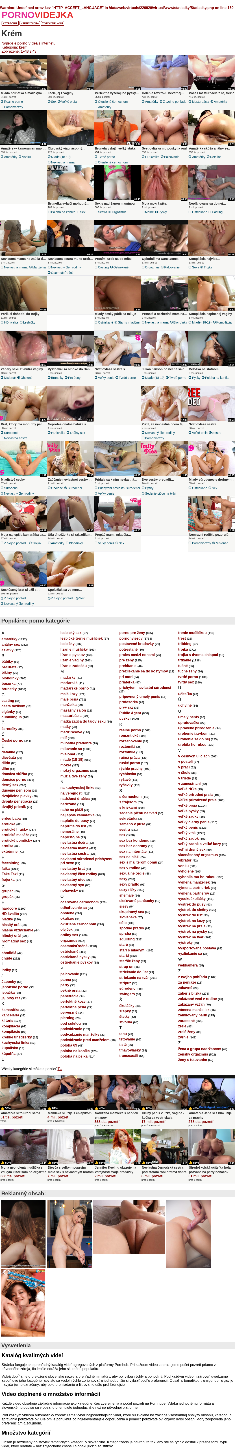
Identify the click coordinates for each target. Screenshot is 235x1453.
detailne (216, 157)
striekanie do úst (133, 977)
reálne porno (13, 101)
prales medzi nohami (137, 660)
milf (64, 743)
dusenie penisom (16, 796)
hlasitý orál (11, 930)
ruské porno (129, 768)
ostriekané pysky (75, 962)
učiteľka (185, 699)
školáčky (127, 1011)
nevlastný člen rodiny (66, 268)
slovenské (128, 922)
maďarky (68, 683)
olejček (67, 935)
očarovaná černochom (80, 907)
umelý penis (188, 722)
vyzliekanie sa (190, 959)
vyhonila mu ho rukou (196, 882)
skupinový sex (131, 917)
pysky (163, 212)
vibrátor (185, 866)
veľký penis (106, 380)
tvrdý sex (186, 688)
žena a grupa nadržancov (199, 1054)
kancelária (10, 1020)
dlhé (5, 774)
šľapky (125, 1016)
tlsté (123, 1050)
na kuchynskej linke (77, 793)
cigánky (8, 717)
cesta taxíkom (13, 711)
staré (123, 950)
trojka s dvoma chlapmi (198, 660)
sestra (102, 212)
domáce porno (14, 785)
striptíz (125, 988)
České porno (12, 746)
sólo (123, 928)
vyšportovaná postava (197, 953)
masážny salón (73, 716)
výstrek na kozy (191, 926)
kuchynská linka (15, 1048)
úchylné (185, 711)
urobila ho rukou (192, 750)
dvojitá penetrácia (17, 807)
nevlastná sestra (15, 441)
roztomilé (127, 757)
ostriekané (199, 212)
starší (124, 961)
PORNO (37, 15)
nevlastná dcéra (74, 848)
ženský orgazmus (193, 1060)
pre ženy (74, 380)
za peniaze (187, 988)
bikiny (7, 678)
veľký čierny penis (194, 827)
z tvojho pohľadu (175, 101)
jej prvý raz (11, 1003)
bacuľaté (9, 672)
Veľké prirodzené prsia (197, 805)
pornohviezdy (13, 107)
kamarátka (10, 1015)
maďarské (69, 688)
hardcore (9, 914)
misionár (10, 380)
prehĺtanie (127, 671)
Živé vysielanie (52, 23)
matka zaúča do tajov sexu (83, 727)
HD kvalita (152, 157)
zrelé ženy (186, 1037)
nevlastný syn (72, 890)
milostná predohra (76, 748)
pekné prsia (71, 996)
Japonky (9, 987)
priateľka (127, 688)
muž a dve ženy (74, 781)
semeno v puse (132, 829)
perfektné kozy (73, 1007)
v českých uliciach (194, 761)
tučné (183, 671)
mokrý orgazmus (75, 776)
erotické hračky (15, 835)
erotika (7, 851)
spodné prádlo (131, 933)
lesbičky (29, 324)
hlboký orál (11, 941)
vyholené (186, 877)
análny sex (11, 650)
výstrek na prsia (192, 931)
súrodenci (11, 435)
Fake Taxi (10, 879)
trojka (208, 268)
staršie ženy (129, 966)
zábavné (185, 993)
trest (182, 644)
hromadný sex (14, 947)
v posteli (185, 767)
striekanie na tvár (134, 983)
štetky (124, 1022)
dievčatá (9, 763)
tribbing (185, 649)
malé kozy (69, 699)
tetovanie (127, 1045)
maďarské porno (75, 694)
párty (65, 990)
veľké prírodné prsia (195, 800)
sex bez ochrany (133, 851)
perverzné (69, 1018)
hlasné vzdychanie (17, 935)
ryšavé (125, 785)
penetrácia (69, 1001)
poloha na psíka (74, 1062)
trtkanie (184, 665)
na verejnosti (72, 799)
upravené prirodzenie (196, 733)
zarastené (186, 1026)
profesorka (128, 707)
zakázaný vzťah (191, 1010)
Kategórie (10, 23)
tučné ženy (187, 677)
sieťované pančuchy (136, 906)
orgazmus (119, 212)
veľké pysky (188, 816)
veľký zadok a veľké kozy (199, 849)
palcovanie (172, 157)
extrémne (9, 857)
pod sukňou (71, 1029)
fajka (6, 874)
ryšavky (126, 790)
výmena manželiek (194, 888)
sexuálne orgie (131, 879)
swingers (127, 999)
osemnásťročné (62, 274)
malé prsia (69, 705)
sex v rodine (129, 873)
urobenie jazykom (193, 739)
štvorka (125, 1027)
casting (217, 212)
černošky (9, 734)
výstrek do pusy (192, 910)
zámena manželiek (194, 1015)
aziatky (7, 655)
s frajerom (128, 807)
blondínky (180, 324)
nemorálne (70, 837)
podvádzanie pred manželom (85, 1045)
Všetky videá (30, 23)
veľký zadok (188, 844)
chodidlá (9, 958)
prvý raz (126, 713)
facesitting (11, 868)
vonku (26, 157)
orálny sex (77, 435)
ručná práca (129, 763)
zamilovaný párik (192, 1020)
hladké (7, 924)
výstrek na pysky (192, 937)
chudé (7, 964)
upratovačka (188, 728)
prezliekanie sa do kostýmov (143, 677)
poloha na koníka (63, 212)
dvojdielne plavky (16, 801)
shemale (126, 901)
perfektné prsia (73, 1012)
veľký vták (187, 838)
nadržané (68, 809)
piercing (67, 1023)
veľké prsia (69, 101)
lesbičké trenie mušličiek (82, 644)
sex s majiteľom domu (138, 868)
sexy (195, 268)
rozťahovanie (130, 746)
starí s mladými (128, 324)
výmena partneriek (194, 893)
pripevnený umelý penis (139, 702)
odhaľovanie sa (74, 913)
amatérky (104, 107)
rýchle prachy (131, 774)
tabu (123, 1039)
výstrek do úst (190, 920)
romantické (128, 741)
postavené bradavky (136, 649)
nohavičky (69, 896)
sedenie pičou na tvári (160, 497)
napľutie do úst (74, 831)
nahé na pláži (72, 815)
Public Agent (130, 718)
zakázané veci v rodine (197, 1004)
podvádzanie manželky (80, 1040)
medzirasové (71, 737)
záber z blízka (189, 999)
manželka (39, 268)
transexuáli (128, 1061)
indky (6, 975)
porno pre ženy (132, 638)
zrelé (182, 1031)
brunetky (57, 380)
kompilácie (11, 1037)
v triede (184, 784)
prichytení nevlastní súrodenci (119, 492)
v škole (184, 778)
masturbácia (200, 101)
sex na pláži (129, 862)
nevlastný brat (73, 874)
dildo (6, 768)
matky (66, 732)
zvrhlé (183, 1043)
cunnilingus (12, 722)
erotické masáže (15, 840)
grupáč (7, 896)
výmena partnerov (193, 899)
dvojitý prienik (14, 812)
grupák (7, 902)
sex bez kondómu (134, 846)
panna (66, 985)
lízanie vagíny (72, 665)
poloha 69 (69, 1051)
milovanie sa (71, 754)
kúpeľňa (8, 1059)
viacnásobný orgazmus (198, 860)
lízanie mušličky (74, 655)
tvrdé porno (106, 157)
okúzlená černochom (113, 101)
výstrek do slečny (193, 915)
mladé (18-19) (61, 157)
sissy (123, 912)
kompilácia (224, 324)
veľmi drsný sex (192, 855)
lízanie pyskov (73, 660)
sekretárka (128, 824)
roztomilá (127, 752)
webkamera (188, 971)
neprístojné (70, 842)
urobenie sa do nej (194, 744)
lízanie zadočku (74, 671)
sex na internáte (133, 857)
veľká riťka (187, 794)
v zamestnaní (189, 789)
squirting (127, 944)
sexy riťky (127, 895)
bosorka (8, 689)
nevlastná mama (63, 162)
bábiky (7, 667)
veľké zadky (188, 822)
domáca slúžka (14, 779)
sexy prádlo (129, 890)
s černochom (130, 802)
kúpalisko (10, 1053)
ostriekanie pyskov (77, 968)
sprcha (125, 939)
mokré (149, 212)
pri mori (126, 682)
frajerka (8, 885)
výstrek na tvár (191, 942)
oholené (27, 380)
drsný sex (10, 790)
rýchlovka (127, 779)
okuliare (67, 924)
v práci (184, 772)
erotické (8, 829)
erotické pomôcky (17, 846)
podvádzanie (71, 1034)
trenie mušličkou (192, 638)
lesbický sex (71, 638)
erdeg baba (11, 824)
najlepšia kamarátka (78, 820)
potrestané (128, 655)
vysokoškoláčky (192, 904)
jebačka (8, 998)
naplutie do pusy (75, 826)
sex (54, 101)
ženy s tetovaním (192, 1065)
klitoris (7, 1026)
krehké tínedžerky (17, 1043)
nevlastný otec (73, 885)
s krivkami (128, 813)
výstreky (185, 948)
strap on (126, 972)
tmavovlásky (130, 1056)
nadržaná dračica (75, 804)
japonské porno (15, 992)
